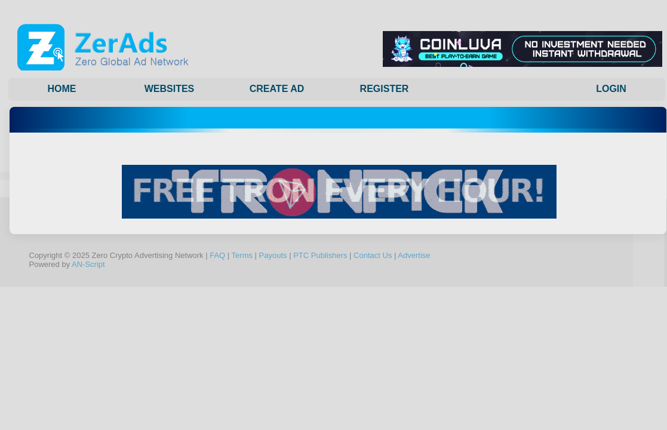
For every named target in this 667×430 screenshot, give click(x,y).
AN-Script (88, 264)
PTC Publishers (320, 255)
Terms (242, 255)
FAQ (217, 255)
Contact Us (373, 255)
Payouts (273, 255)
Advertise (414, 255)
